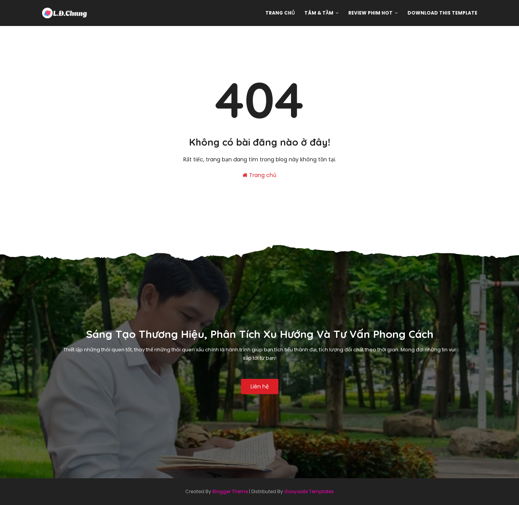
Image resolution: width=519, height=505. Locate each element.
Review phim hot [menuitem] (370, 13)
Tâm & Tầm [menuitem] (318, 13)
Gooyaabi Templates (309, 491)
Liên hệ (260, 386)
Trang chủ (259, 175)
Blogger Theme (230, 491)
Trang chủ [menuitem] (280, 13)
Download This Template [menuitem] (442, 13)
